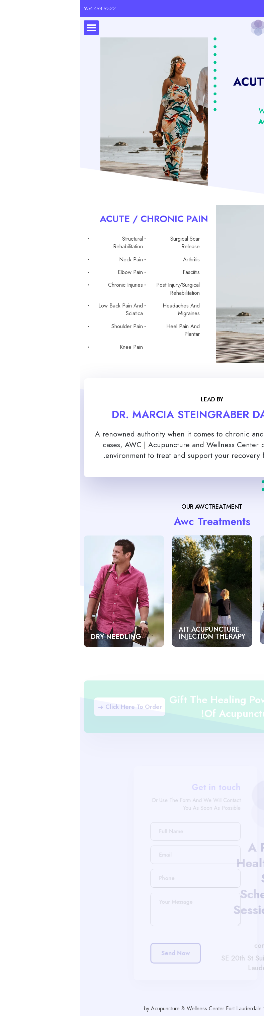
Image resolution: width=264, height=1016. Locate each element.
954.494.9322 (20, 8)
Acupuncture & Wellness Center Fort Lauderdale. (122, 1008)
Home (241, 111)
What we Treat (200, 111)
